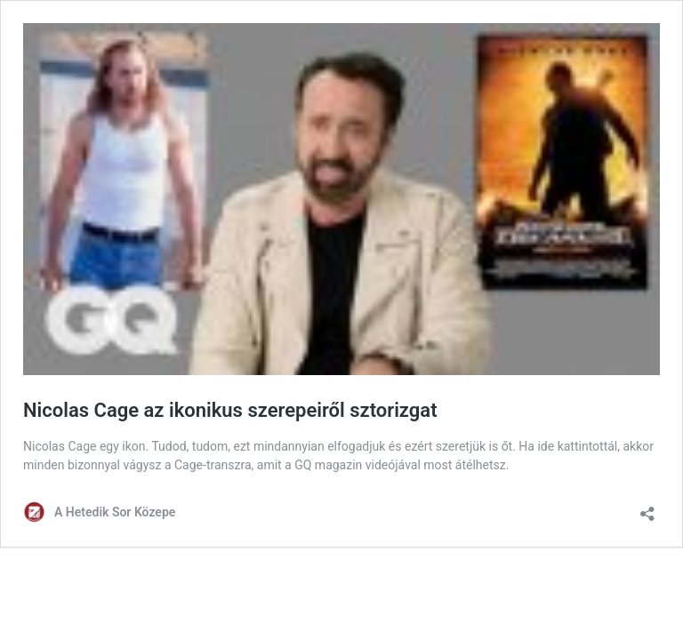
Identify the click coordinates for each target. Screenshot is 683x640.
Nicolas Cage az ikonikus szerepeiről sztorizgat (230, 410)
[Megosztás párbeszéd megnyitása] (647, 508)
